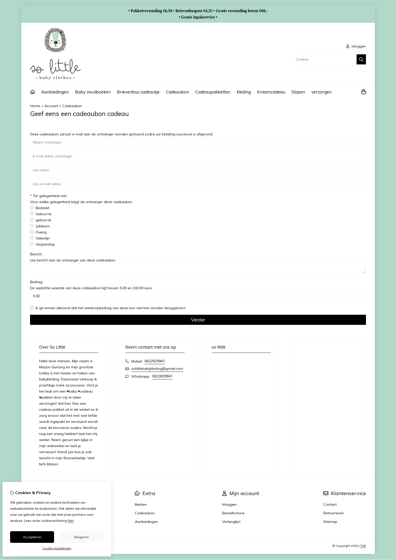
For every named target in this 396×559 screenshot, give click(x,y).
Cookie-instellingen (56, 548)
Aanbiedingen (55, 91)
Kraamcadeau (271, 91)
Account (51, 106)
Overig (38, 232)
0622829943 (154, 361)
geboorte (40, 220)
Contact (330, 504)
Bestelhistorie (233, 513)
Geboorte (41, 214)
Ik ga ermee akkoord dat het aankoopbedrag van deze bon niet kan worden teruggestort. (108, 308)
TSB (363, 546)
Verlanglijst (231, 521)
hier (71, 521)
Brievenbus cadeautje (138, 91)
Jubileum (40, 226)
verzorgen (321, 91)
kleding (244, 91)
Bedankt (39, 208)
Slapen (298, 91)
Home (35, 106)
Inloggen (229, 504)
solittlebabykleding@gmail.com (157, 368)
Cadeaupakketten (212, 91)
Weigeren (81, 537)
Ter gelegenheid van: (81, 198)
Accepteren (32, 537)
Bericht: (73, 257)
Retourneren (333, 513)
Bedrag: (91, 285)
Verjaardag (42, 244)
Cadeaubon (177, 91)
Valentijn (40, 238)
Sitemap (330, 521)
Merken (141, 504)
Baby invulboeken (93, 91)
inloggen (356, 46)
